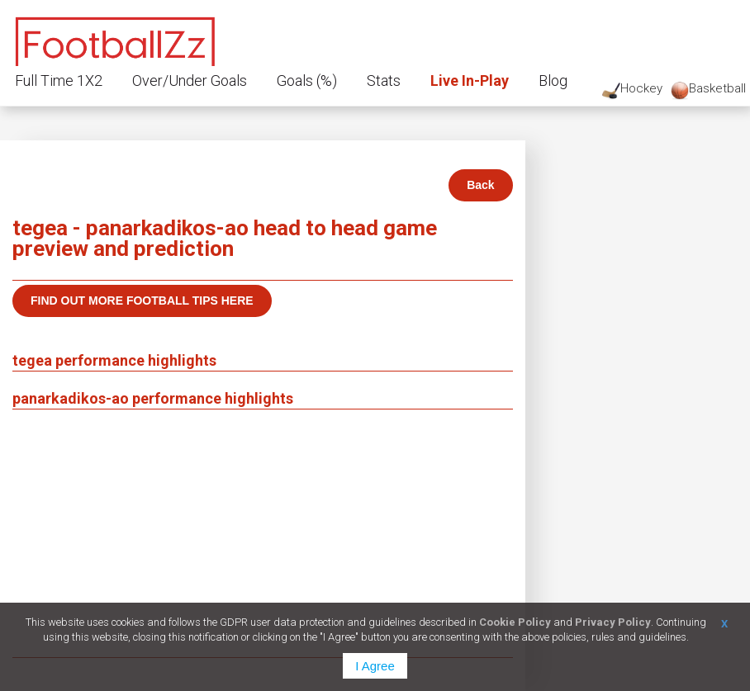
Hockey (632, 90)
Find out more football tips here (142, 300)
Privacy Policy (613, 622)
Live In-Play (469, 80)
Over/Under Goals (189, 80)
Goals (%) (307, 80)
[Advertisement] (262, 533)
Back (480, 185)
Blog (553, 80)
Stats (384, 80)
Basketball (708, 90)
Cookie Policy (515, 622)
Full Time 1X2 (58, 80)
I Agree (375, 666)
